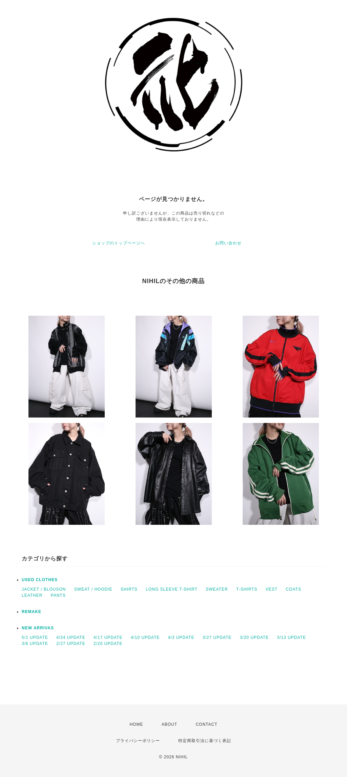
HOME (136, 724)
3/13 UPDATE (291, 637)
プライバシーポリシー (138, 740)
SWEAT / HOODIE (93, 589)
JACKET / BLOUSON (44, 589)
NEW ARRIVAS (38, 628)
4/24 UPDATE (70, 637)
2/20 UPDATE (108, 643)
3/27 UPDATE (217, 637)
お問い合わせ (228, 243)
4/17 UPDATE (108, 637)
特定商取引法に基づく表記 (204, 740)
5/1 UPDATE (35, 637)
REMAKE (31, 611)
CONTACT (206, 724)
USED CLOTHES (40, 579)
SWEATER (217, 589)
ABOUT (169, 724)
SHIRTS (129, 589)
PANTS (58, 595)
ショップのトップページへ (118, 243)
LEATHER (32, 595)
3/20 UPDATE (254, 637)
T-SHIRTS (246, 589)
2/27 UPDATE (70, 643)
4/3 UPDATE (181, 637)
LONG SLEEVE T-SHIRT (172, 589)
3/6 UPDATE (35, 643)
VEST (272, 589)
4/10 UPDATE (145, 637)
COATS (293, 589)
